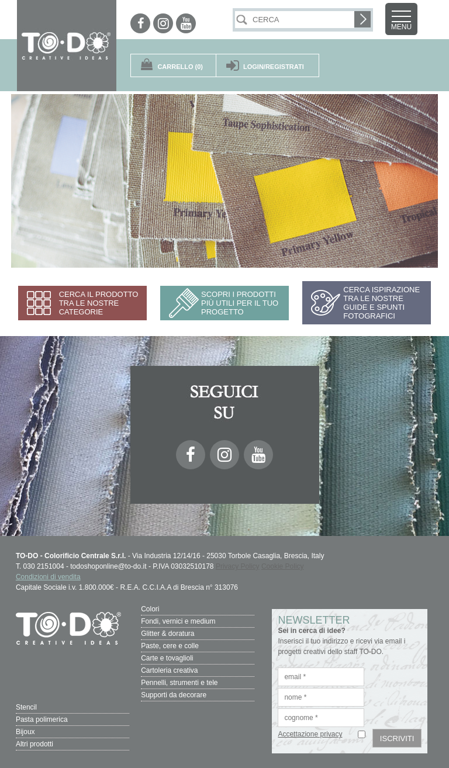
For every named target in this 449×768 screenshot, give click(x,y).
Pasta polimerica (42, 719)
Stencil (26, 707)
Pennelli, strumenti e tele (179, 683)
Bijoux (25, 732)
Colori (150, 609)
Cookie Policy (282, 566)
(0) (180, 66)
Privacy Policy (238, 566)
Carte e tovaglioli (167, 658)
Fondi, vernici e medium (178, 621)
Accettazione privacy (310, 734)
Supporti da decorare (173, 695)
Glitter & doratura (167, 633)
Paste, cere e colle (170, 646)
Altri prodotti (34, 744)
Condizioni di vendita (48, 577)
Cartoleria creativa (169, 670)
